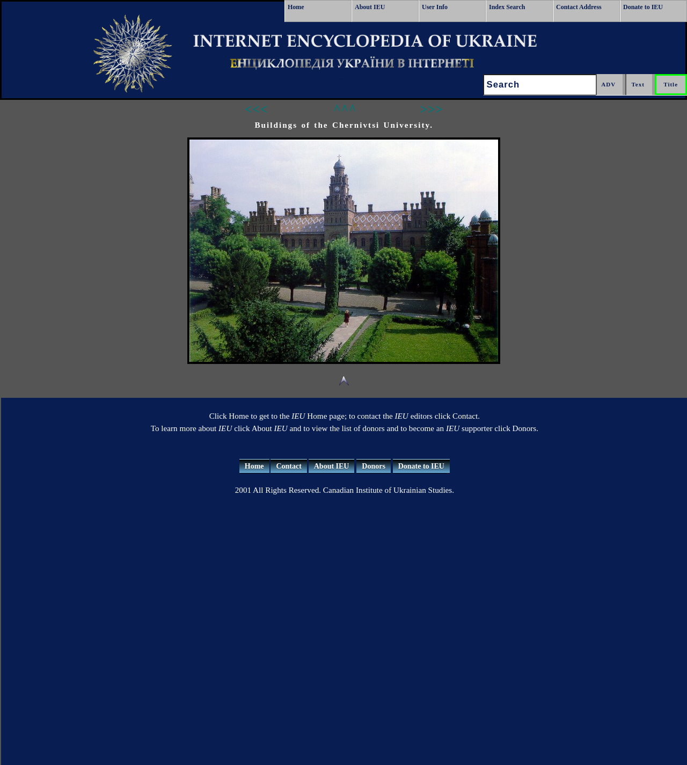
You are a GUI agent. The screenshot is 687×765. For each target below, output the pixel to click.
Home (296, 7)
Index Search (507, 7)
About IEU (370, 7)
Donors (373, 466)
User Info (435, 7)
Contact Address (579, 7)
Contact (288, 466)
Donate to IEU (643, 7)
